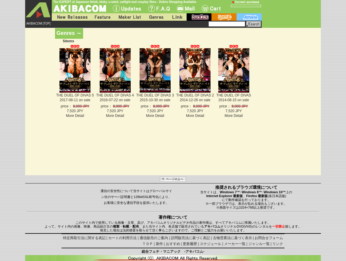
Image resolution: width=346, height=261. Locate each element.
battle (224, 17)
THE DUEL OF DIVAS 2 (195, 95)
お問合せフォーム (269, 238)
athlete (249, 17)
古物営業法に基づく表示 (232, 238)
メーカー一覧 (234, 244)
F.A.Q (159, 8)
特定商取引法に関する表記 (84, 238)
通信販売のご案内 (154, 238)
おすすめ (173, 244)
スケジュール (210, 244)
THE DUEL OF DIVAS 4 (115, 95)
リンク (277, 244)
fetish (199, 17)
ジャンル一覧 (259, 244)
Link (177, 17)
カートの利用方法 (122, 238)
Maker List (129, 17)
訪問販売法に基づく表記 (190, 238)
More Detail (75, 116)
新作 (159, 244)
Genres (156, 17)
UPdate (127, 8)
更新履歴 (190, 244)
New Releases (71, 17)
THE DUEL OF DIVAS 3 (155, 95)
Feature (102, 17)
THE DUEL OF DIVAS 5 (75, 95)
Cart (211, 8)
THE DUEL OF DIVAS (233, 95)
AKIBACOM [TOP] (38, 23)
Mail (186, 8)
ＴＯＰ (147, 244)
